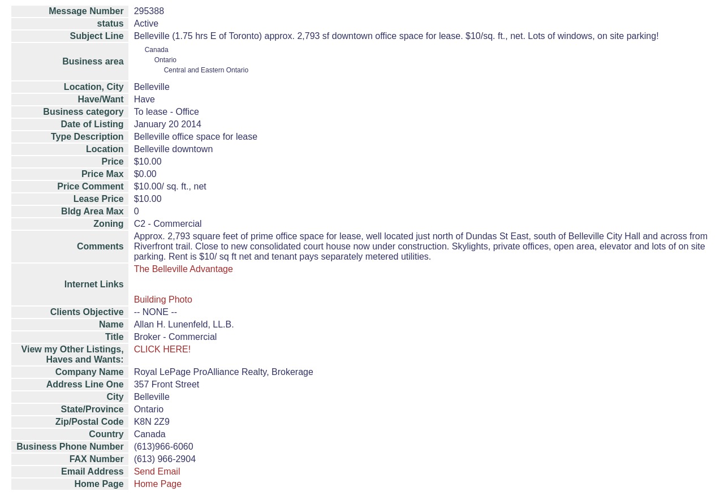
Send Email (157, 471)
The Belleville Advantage (183, 269)
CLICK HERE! (162, 349)
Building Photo (163, 299)
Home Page (158, 484)
